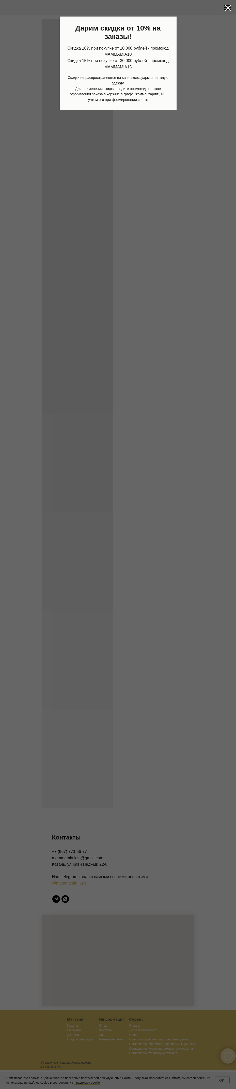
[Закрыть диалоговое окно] (228, 8)
